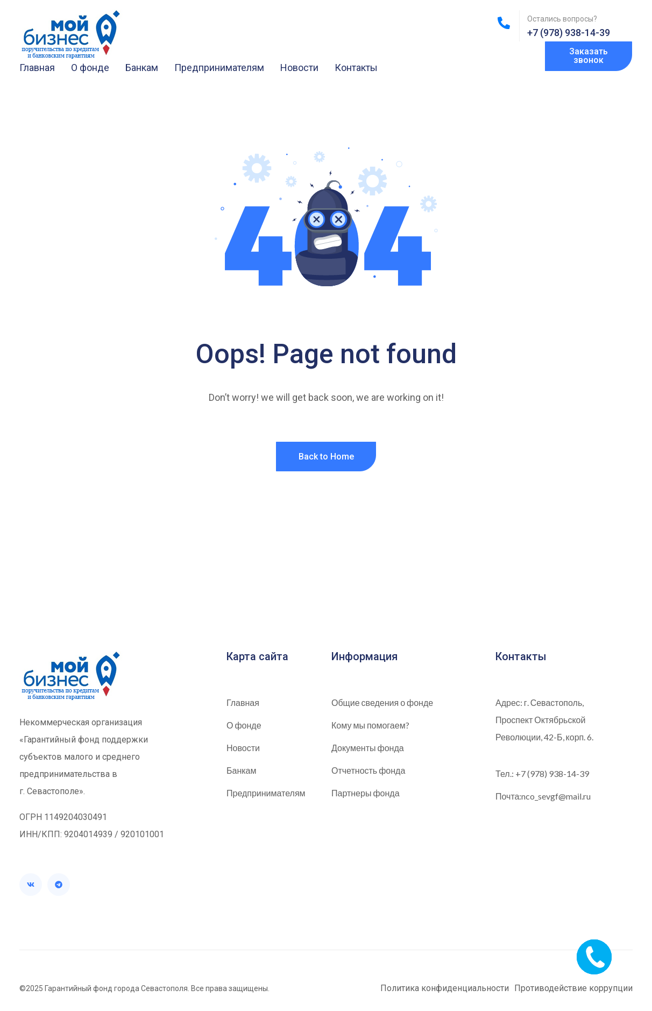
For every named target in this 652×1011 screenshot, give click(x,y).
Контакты (356, 67)
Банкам (141, 67)
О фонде (90, 67)
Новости (299, 67)
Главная (37, 67)
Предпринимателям (219, 67)
